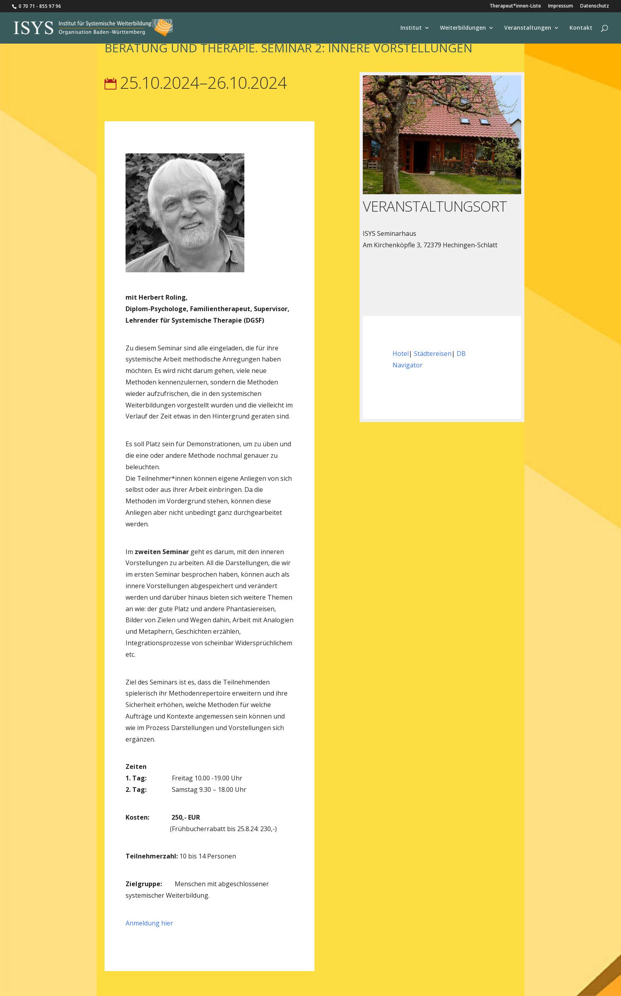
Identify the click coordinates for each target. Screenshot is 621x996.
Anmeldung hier (149, 923)
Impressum (560, 6)
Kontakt (581, 28)
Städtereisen (432, 353)
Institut (411, 28)
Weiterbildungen (463, 28)
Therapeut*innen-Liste (515, 6)
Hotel (400, 353)
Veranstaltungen (527, 28)
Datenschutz (594, 6)
